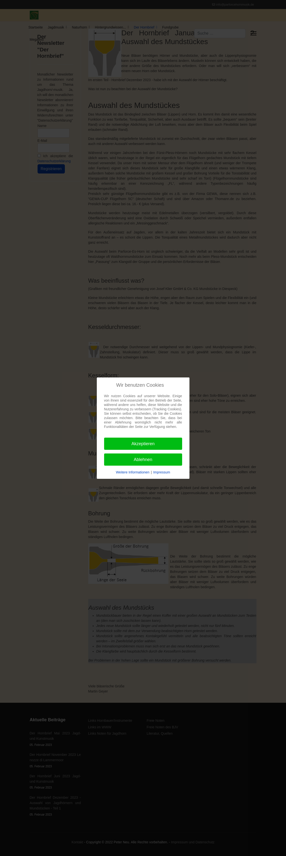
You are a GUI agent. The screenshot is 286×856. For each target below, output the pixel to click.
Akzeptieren (143, 443)
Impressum (161, 472)
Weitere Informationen (132, 472)
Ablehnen (143, 459)
